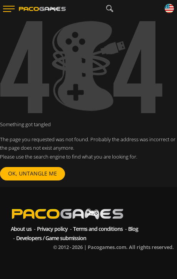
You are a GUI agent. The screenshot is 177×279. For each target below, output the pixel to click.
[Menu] (9, 9)
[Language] (169, 9)
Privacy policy (52, 228)
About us (21, 228)
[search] (109, 8)
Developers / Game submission (51, 238)
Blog (133, 228)
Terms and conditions (98, 228)
